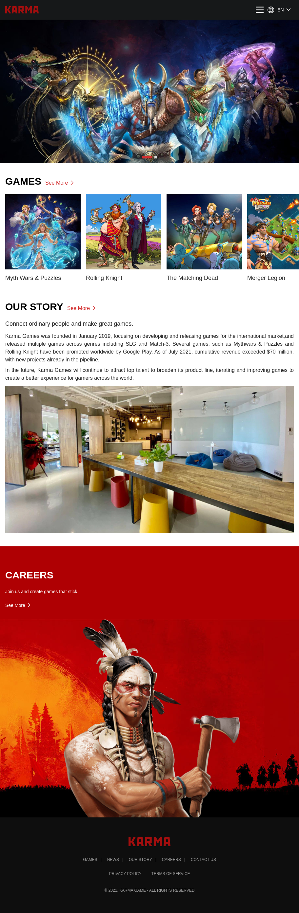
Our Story (140, 859)
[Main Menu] (259, 12)
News (113, 859)
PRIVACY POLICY (125, 873)
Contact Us (203, 859)
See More (60, 183)
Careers (171, 859)
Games (90, 859)
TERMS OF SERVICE (170, 873)
